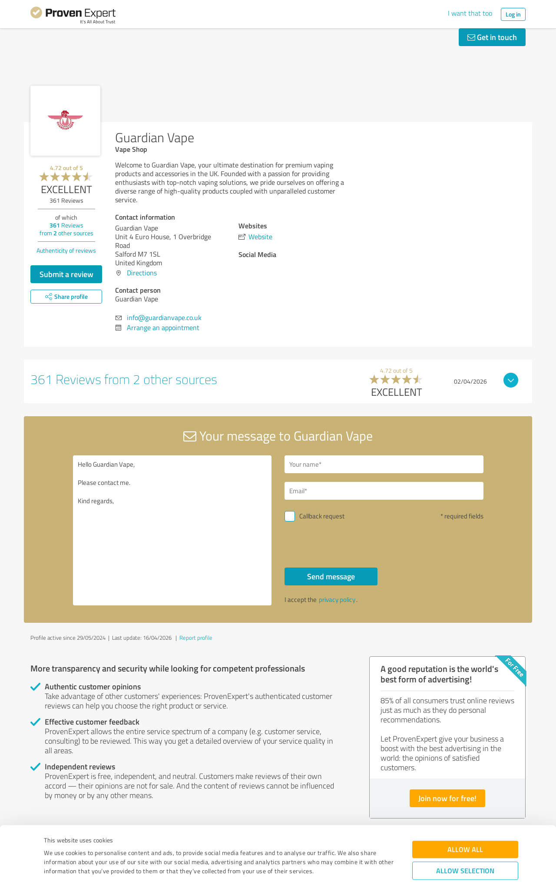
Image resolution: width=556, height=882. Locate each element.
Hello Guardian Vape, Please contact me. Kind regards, (172, 530)
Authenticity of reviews (66, 250)
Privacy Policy (87, 841)
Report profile (195, 637)
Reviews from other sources (66, 229)
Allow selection (465, 823)
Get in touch (492, 37)
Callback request (321, 516)
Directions (142, 272)
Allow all (465, 801)
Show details (332, 866)
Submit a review (66, 274)
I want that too (470, 13)
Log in (513, 14)
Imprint (54, 841)
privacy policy (337, 599)
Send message (331, 576)
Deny (465, 850)
